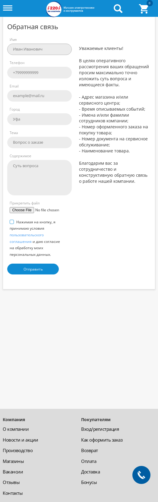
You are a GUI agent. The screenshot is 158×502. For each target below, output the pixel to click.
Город (15, 109)
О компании (16, 429)
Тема (14, 132)
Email (14, 86)
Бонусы (89, 482)
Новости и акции (20, 440)
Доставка (90, 472)
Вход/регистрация (100, 429)
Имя (13, 39)
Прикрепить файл (25, 203)
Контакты (13, 493)
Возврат (89, 450)
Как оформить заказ (101, 440)
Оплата (88, 461)
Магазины (13, 461)
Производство (18, 450)
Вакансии (13, 472)
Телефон (17, 62)
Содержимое (20, 155)
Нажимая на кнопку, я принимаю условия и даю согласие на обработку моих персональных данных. (35, 238)
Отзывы (11, 482)
